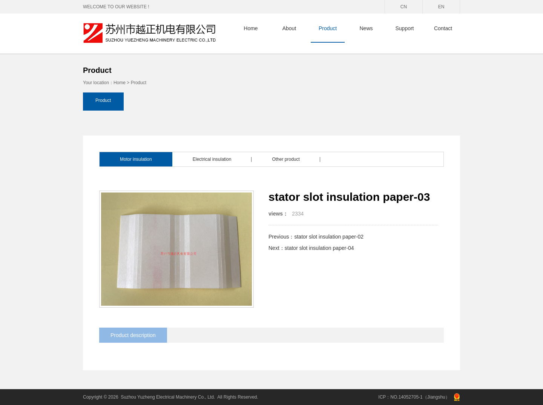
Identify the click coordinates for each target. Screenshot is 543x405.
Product (328, 28)
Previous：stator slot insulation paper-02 (316, 237)
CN (403, 6)
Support (404, 28)
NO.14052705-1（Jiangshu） (419, 397)
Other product (285, 159)
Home (251, 28)
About (289, 28)
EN (441, 6)
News (366, 28)
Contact (443, 28)
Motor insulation (136, 159)
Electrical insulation (212, 159)
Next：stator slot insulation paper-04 (311, 248)
